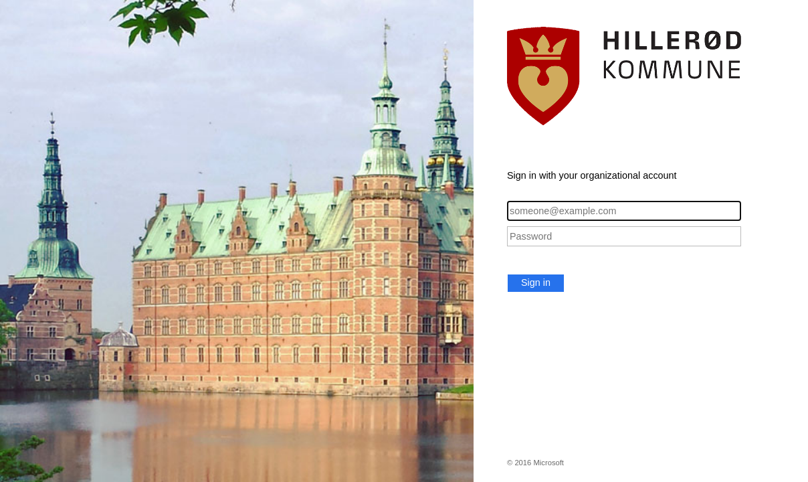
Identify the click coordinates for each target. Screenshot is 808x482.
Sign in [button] (535, 282)
